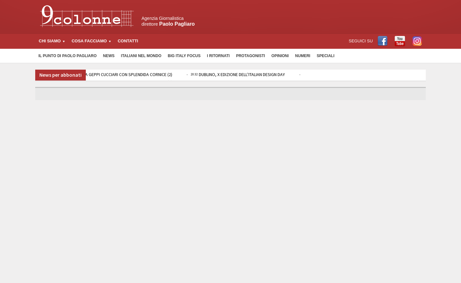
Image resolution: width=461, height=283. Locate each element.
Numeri (302, 56)
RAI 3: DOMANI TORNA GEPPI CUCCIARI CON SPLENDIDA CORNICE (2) (105, 74)
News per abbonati (60, 75)
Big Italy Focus (184, 56)
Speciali (325, 56)
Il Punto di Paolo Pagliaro (67, 56)
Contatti (128, 41)
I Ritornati (218, 56)
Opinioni (280, 56)
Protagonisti (250, 56)
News (109, 56)
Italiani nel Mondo (141, 56)
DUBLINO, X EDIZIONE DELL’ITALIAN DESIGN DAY (238, 74)
